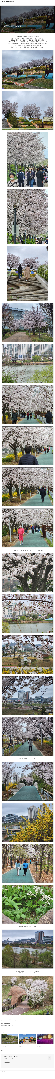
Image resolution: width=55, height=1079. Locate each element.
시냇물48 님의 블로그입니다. (9, 1058)
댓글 (2, 1050)
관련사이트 (3, 1071)
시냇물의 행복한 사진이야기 (7, 1)
